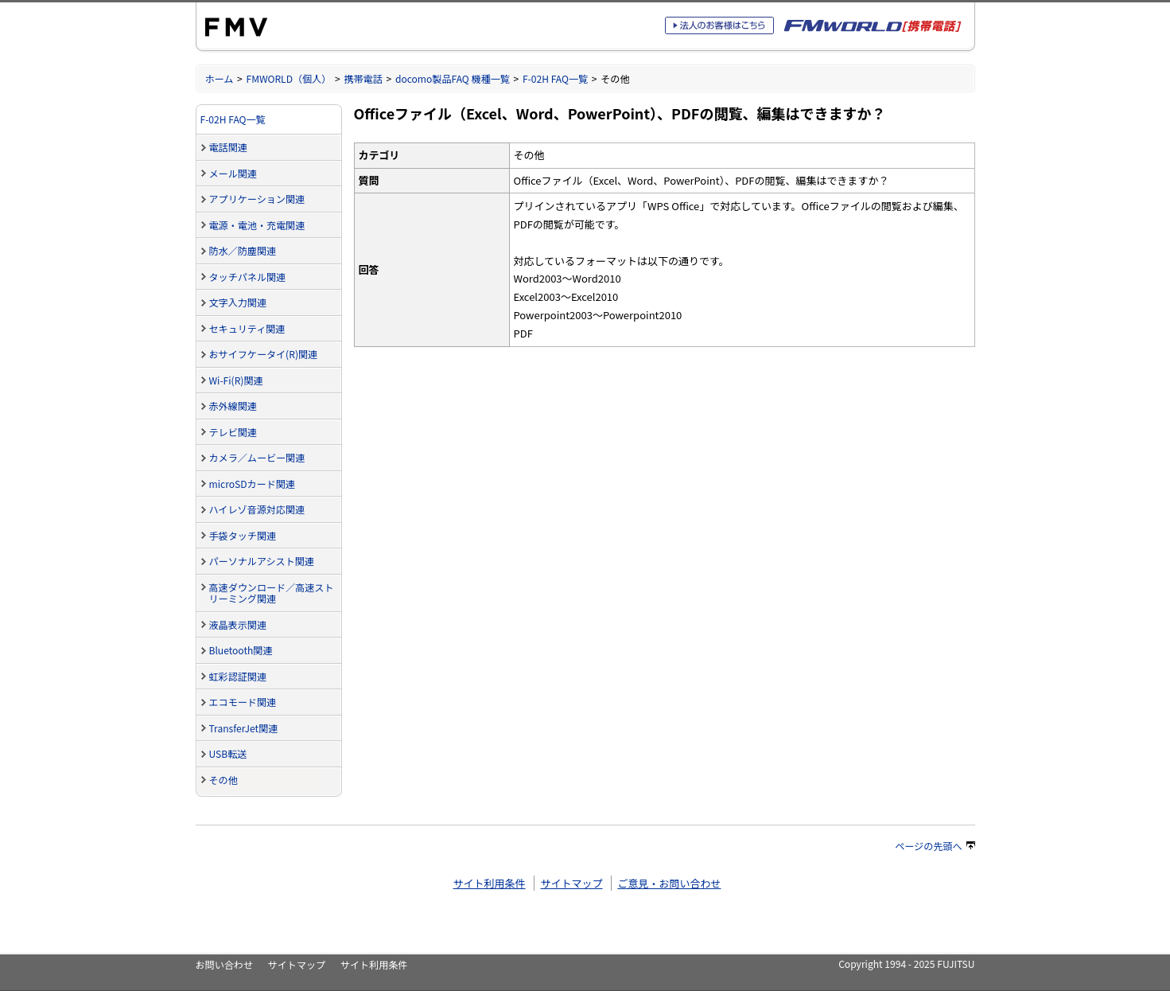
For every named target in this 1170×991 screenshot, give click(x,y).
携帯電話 (363, 78)
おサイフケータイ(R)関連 (263, 354)
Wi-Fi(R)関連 (236, 380)
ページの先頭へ (934, 845)
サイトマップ (571, 883)
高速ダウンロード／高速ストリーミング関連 (271, 593)
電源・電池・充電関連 (257, 225)
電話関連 (228, 147)
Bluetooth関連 (241, 650)
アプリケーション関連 (257, 198)
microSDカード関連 (252, 483)
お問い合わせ (224, 964)
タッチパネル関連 (247, 276)
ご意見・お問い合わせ (669, 883)
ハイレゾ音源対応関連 (257, 509)
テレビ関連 (233, 432)
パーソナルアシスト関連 (261, 561)
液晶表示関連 (237, 624)
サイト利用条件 (489, 883)
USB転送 (228, 753)
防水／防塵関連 (243, 250)
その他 (223, 779)
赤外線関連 (233, 405)
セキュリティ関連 (247, 328)
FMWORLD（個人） (289, 78)
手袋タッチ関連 (243, 535)
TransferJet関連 (243, 728)
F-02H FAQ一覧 (555, 78)
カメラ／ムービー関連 (257, 457)
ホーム (219, 78)
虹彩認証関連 (237, 676)
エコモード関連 (243, 701)
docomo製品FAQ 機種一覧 (452, 78)
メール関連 (233, 173)
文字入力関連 (237, 302)
